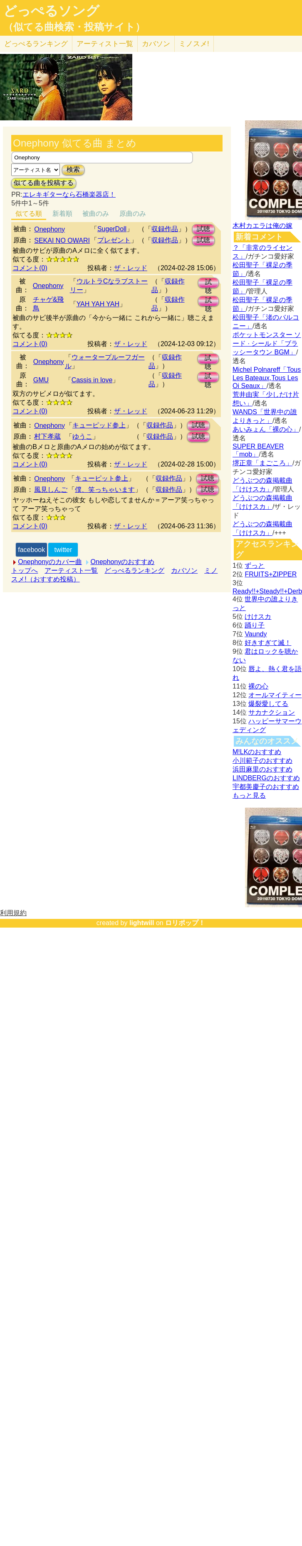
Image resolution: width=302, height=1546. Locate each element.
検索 (73, 169)
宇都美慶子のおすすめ (266, 786)
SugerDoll (111, 228)
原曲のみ (132, 213)
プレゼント (114, 240)
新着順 (62, 213)
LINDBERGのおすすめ (266, 778)
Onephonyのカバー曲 (50, 561)
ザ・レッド (130, 267)
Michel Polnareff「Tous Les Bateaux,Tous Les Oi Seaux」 (267, 377)
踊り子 (255, 625)
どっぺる (36, 44)
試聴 (203, 228)
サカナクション (271, 712)
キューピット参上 (101, 478)
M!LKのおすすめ (257, 751)
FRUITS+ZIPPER (271, 574)
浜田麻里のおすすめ (262, 769)
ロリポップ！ (185, 922)
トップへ (24, 570)
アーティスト (105, 44)
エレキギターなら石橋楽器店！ (69, 194)
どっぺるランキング (134, 570)
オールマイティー (275, 695)
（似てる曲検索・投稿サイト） (74, 27)
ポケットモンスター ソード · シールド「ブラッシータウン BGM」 (267, 343)
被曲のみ (95, 213)
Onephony (49, 229)
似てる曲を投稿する (44, 182)
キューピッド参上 (99, 425)
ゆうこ (82, 436)
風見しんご (50, 489)
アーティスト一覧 (71, 570)
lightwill (141, 922)
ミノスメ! (194, 44)
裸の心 (258, 686)
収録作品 (164, 228)
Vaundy (256, 633)
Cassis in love (92, 379)
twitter (63, 549)
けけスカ (258, 616)
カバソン (156, 44)
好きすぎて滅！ (268, 642)
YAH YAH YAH (98, 304)
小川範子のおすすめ (262, 760)
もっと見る (249, 795)
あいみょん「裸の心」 (266, 429)
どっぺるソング (51, 10)
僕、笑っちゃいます (105, 489)
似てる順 (28, 213)
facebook (31, 549)
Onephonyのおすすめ (123, 561)
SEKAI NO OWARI (62, 240)
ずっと (255, 565)
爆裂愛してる (268, 703)
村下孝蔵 (47, 436)
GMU (41, 379)
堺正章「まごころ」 (262, 462)
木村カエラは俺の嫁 (262, 225)
